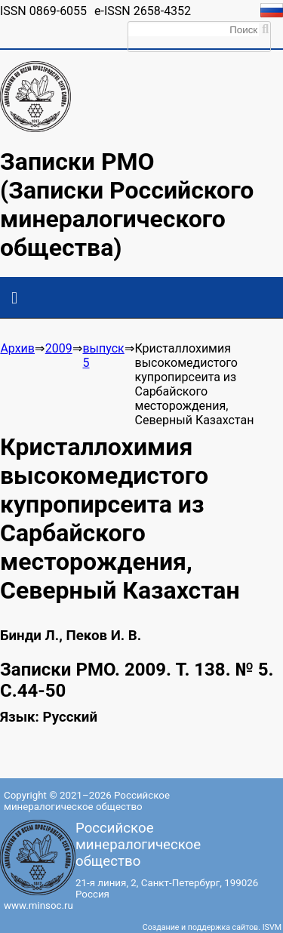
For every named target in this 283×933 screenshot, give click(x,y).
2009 (58, 348)
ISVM (272, 927)
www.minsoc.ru (38, 905)
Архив (17, 348)
